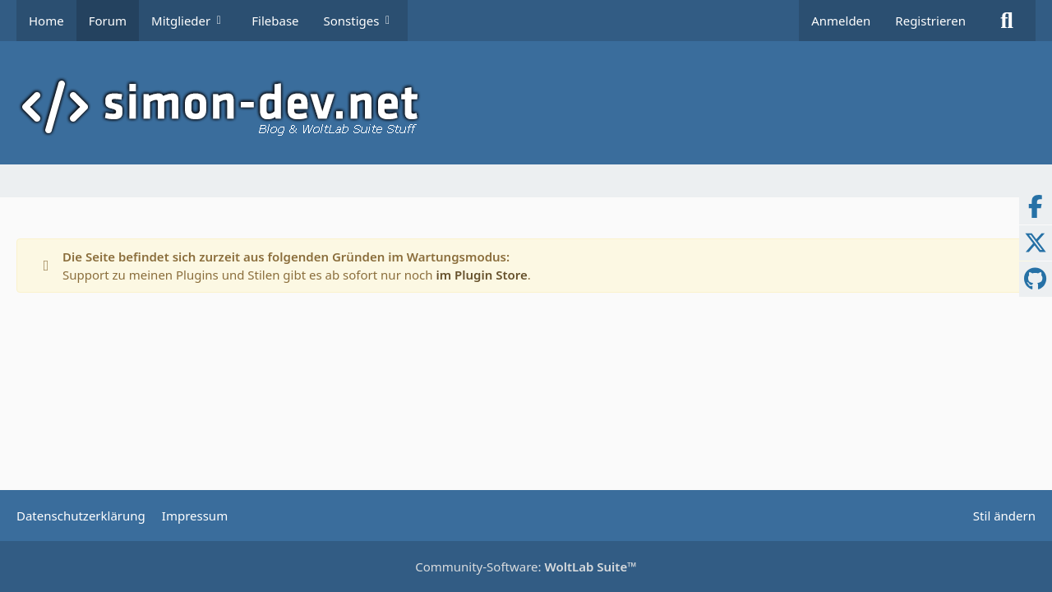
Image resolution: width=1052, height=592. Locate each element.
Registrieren (930, 20)
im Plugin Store (481, 274)
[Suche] (1007, 20)
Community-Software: (526, 566)
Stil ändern (1004, 515)
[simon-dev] (526, 107)
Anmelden (840, 20)
